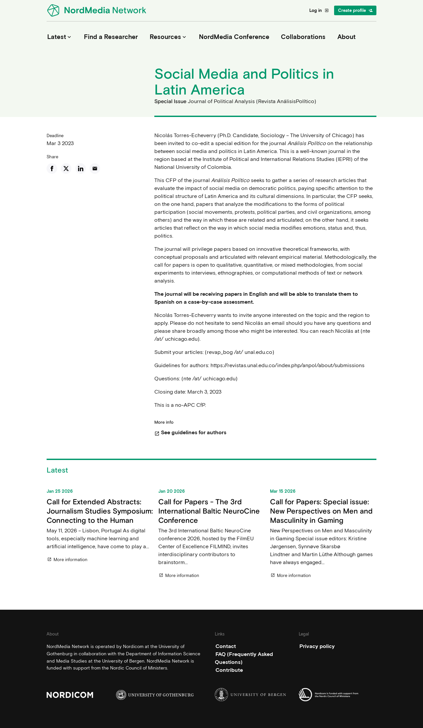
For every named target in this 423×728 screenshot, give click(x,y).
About (346, 37)
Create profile (355, 10)
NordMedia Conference (234, 37)
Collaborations (303, 37)
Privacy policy (317, 646)
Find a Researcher (111, 37)
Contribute (229, 670)
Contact (225, 646)
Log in (319, 10)
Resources (168, 37)
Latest (59, 37)
